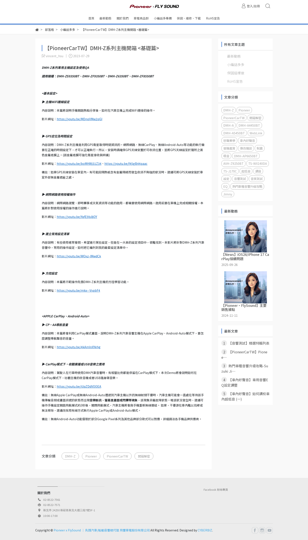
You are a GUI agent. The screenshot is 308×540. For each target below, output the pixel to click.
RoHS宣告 (235, 81)
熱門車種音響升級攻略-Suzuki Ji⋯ (244, 368)
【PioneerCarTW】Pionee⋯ (244, 354)
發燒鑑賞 (229, 148)
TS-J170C (230, 171)
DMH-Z (70, 456)
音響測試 (240, 178)
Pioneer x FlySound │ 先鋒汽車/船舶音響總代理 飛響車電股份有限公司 (102, 530)
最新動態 (234, 56)
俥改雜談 (246, 148)
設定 (226, 178)
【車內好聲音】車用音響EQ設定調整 (244, 382)
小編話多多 (235, 64)
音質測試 (257, 178)
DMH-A (228, 125)
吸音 (226, 156)
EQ (225, 186)
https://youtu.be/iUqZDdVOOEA (79, 386)
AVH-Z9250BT (233, 163)
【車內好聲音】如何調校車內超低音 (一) (245, 396)
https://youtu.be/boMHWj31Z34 (79, 163)
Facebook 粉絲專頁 (216, 490)
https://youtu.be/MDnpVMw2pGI (79, 119)
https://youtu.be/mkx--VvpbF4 (78, 290)
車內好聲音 (247, 140)
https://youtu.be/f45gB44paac (125, 163)
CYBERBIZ (205, 530)
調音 (258, 171)
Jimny (227, 194)
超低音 (245, 171)
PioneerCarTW (117, 456)
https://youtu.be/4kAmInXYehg (79, 347)
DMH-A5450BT (234, 133)
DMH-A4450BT (249, 125)
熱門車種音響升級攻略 (247, 186)
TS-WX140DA (257, 163)
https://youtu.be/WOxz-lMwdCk (79, 256)
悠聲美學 (229, 140)
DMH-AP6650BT (246, 156)
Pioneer (91, 456)
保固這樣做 (235, 72)
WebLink (256, 133)
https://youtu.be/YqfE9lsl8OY (77, 216)
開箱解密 (144, 456)
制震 (260, 148)
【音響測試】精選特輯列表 (245, 343)
